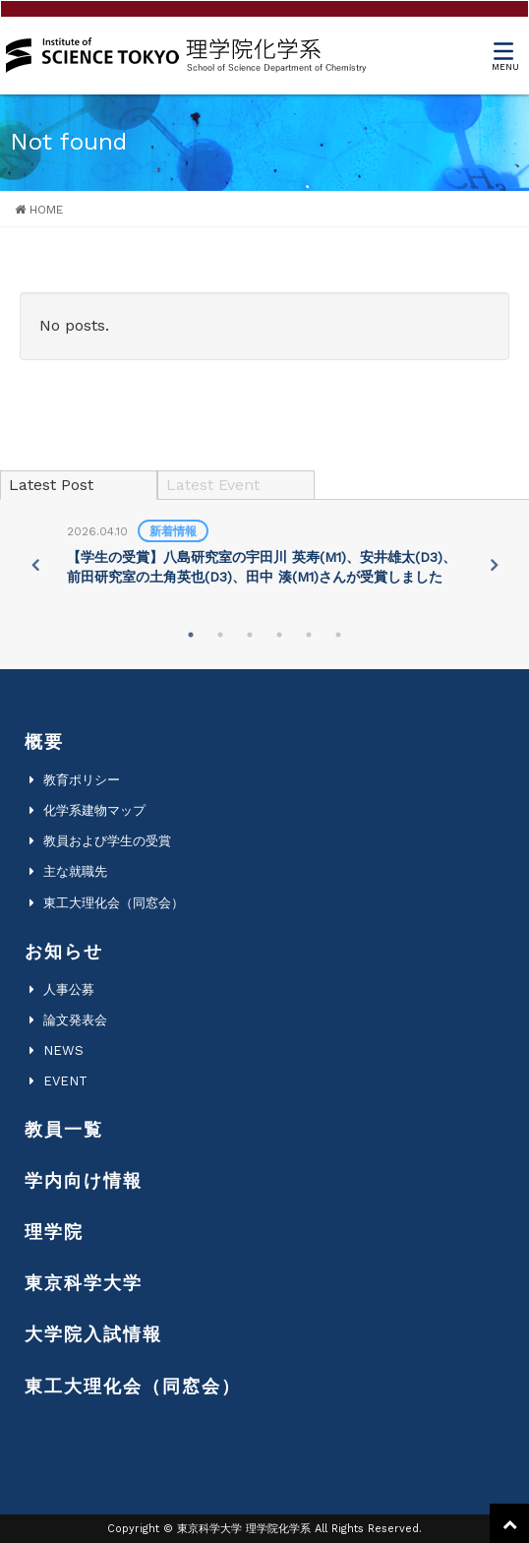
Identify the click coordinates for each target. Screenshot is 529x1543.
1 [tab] (191, 635)
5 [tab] (309, 635)
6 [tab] (338, 635)
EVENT (65, 1081)
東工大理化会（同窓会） (113, 902)
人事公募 (68, 989)
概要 (44, 741)
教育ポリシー (81, 779)
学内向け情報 (84, 1180)
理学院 (54, 1231)
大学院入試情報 (93, 1334)
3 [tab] (250, 635)
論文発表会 (75, 1020)
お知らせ (64, 951)
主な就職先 (75, 871)
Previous (34, 565)
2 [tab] (220, 635)
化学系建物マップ (94, 810)
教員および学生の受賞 (107, 840)
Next (494, 565)
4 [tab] (279, 635)
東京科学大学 (84, 1282)
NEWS (63, 1050)
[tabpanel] (264, 555)
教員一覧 (64, 1129)
